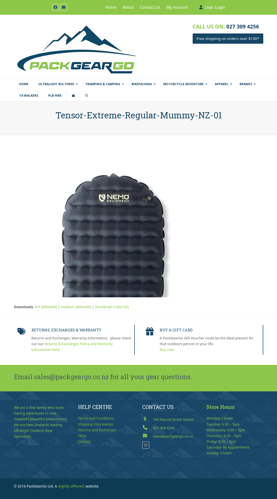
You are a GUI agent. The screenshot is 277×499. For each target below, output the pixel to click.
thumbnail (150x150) (112, 306)
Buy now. (167, 349)
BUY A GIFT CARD (176, 329)
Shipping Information (95, 424)
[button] (73, 95)
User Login (215, 7)
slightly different (71, 486)
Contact (84, 441)
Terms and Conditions (96, 418)
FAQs (82, 435)
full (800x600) (46, 306)
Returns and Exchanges (97, 430)
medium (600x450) (76, 306)
